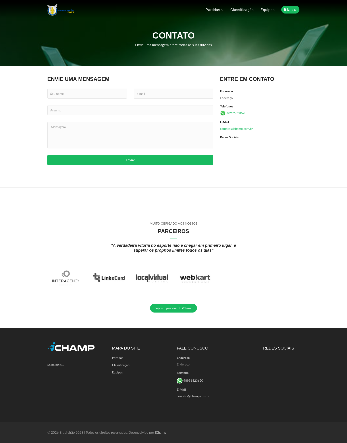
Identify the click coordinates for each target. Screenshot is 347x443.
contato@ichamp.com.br (236, 128)
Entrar (290, 9)
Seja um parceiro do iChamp (173, 308)
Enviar (130, 160)
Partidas (215, 10)
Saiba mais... (55, 365)
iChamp (160, 432)
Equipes (267, 10)
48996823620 (236, 113)
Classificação (242, 10)
